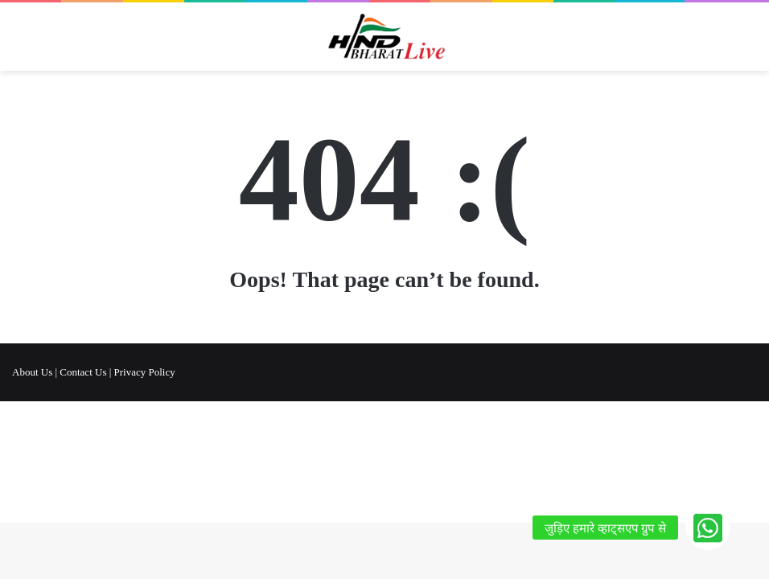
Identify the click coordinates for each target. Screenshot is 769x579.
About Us (32, 372)
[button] (707, 527)
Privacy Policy (144, 372)
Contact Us (83, 372)
